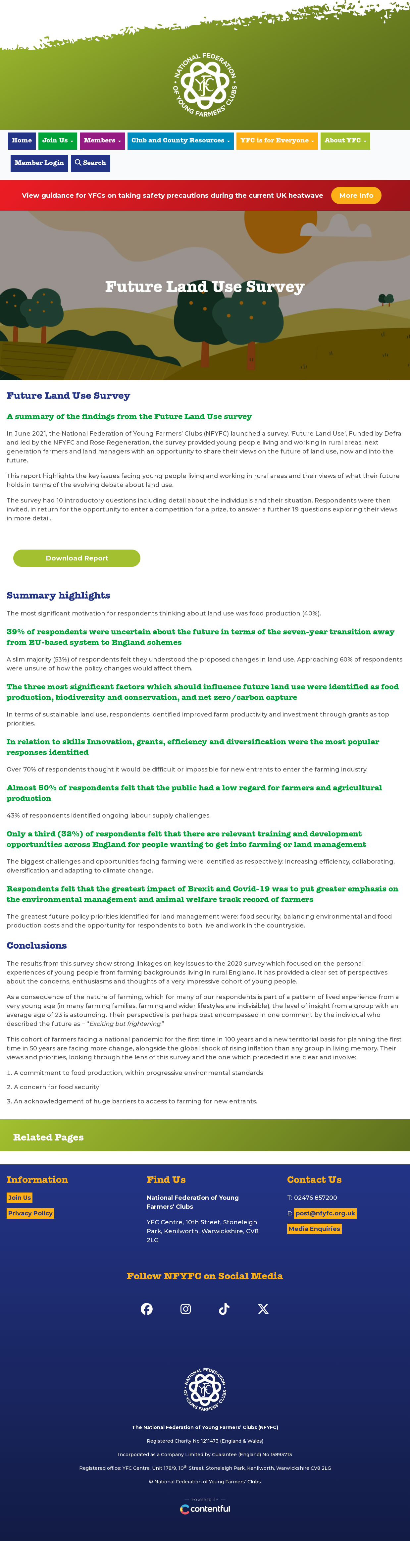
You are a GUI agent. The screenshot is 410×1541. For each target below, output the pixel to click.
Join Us (57, 141)
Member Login (39, 163)
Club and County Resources (180, 141)
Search (90, 163)
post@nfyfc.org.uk (325, 1213)
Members (102, 141)
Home (22, 141)
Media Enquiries (314, 1229)
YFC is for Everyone (277, 141)
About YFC (345, 141)
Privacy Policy (30, 1213)
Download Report (77, 558)
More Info (356, 195)
